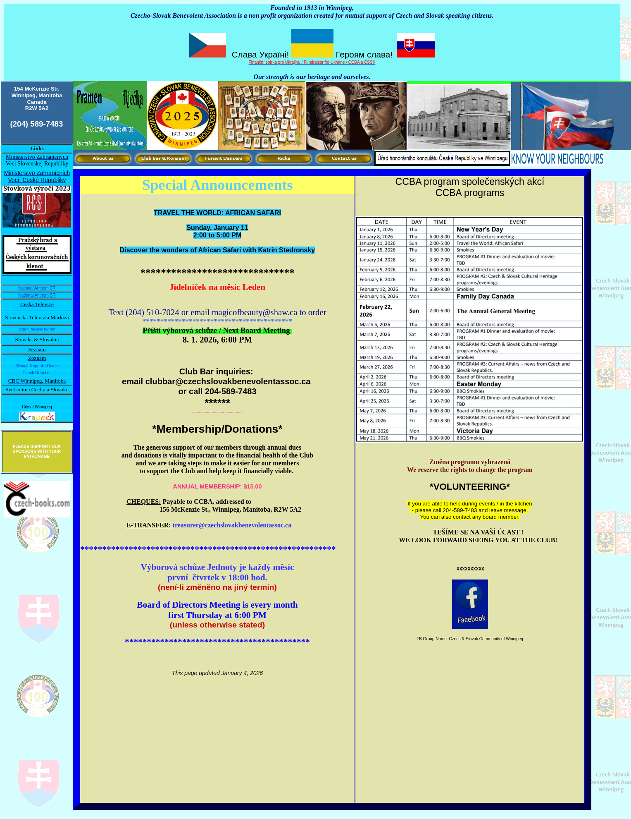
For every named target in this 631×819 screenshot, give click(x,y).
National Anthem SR (36, 295)
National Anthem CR (37, 288)
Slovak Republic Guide (37, 366)
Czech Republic (36, 373)
